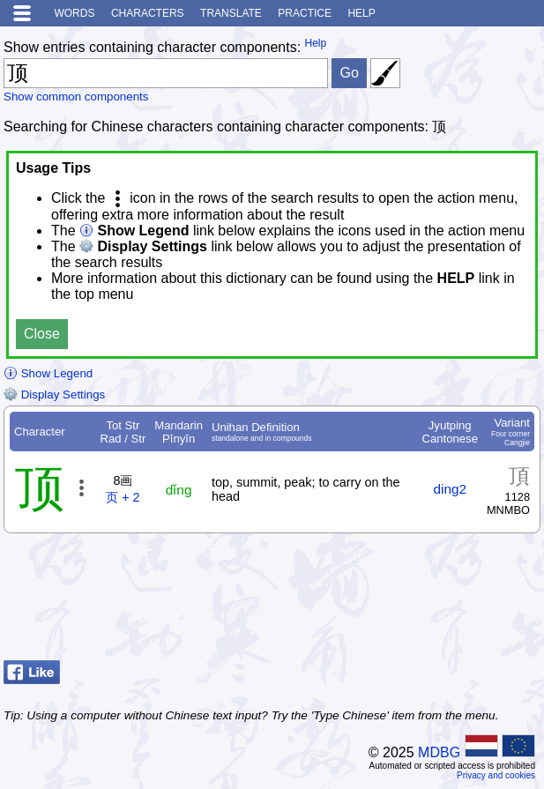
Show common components (76, 96)
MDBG (439, 752)
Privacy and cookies (496, 775)
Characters (147, 13)
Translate (231, 13)
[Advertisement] (399, 609)
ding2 (449, 488)
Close (42, 333)
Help (361, 13)
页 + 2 (122, 497)
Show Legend (48, 373)
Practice (305, 13)
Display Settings (54, 394)
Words (74, 13)
